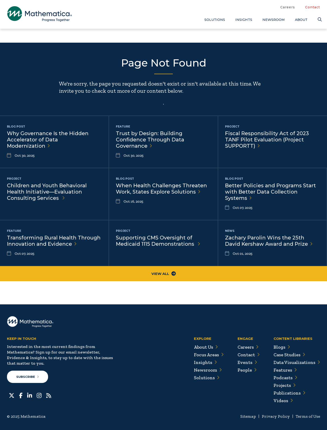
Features (285, 370)
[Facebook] (21, 395)
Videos (283, 400)
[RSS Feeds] (48, 395)
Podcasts (285, 377)
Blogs (281, 347)
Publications (289, 393)
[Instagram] (39, 395)
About (301, 20)
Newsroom (273, 20)
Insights (243, 20)
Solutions (214, 20)
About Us (205, 347)
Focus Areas (208, 354)
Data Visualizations (296, 362)
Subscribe (27, 377)
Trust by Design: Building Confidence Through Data (150, 139)
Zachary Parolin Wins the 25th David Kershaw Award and (269, 241)
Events (247, 362)
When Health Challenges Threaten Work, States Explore (161, 188)
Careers (287, 7)
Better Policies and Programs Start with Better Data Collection (270, 191)
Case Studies (289, 354)
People (246, 370)
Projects (284, 385)
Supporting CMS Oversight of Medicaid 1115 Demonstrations (158, 241)
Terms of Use (308, 416)
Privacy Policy (276, 416)
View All (163, 273)
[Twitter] (11, 395)
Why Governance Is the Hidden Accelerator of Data (47, 139)
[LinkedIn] (29, 395)
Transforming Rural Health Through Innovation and (54, 241)
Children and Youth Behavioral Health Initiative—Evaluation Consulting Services (47, 191)
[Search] (319, 19)
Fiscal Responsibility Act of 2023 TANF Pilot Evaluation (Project (267, 139)
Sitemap (248, 416)
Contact (312, 7)
